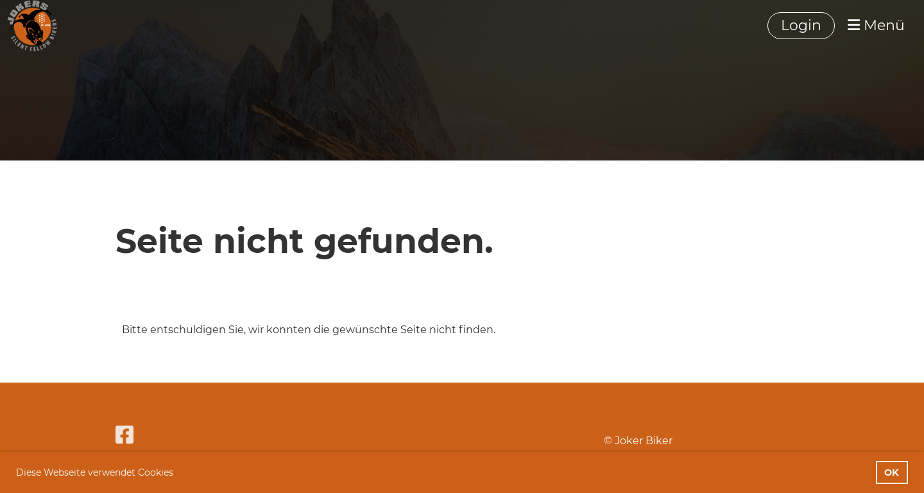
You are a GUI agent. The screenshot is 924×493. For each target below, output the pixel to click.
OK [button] (891, 472)
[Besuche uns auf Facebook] (124, 434)
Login (801, 25)
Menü (876, 25)
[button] (178, 474)
